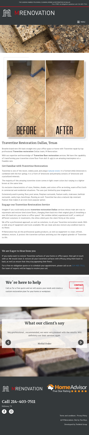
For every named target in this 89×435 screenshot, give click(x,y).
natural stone (54, 170)
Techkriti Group (81, 424)
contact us (78, 287)
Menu (81, 22)
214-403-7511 (82, 4)
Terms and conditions (68, 415)
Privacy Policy (82, 415)
